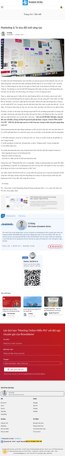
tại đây (46, 188)
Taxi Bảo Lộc (18, 438)
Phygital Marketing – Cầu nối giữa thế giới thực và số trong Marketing (52, 309)
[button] (32, 363)
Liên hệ (3, 408)
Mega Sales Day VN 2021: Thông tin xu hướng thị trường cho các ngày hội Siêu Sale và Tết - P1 (12, 310)
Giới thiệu (3, 411)
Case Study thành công (39, 428)
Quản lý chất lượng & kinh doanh (16, 394)
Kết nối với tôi (55, 246)
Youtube (35, 408)
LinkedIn (35, 411)
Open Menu (2, 7)
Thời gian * (6, 359)
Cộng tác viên (4, 423)
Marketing (3, 426)
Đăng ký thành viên (38, 426)
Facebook (25, 258)
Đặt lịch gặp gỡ (15, 369)
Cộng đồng (4, 414)
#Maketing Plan (11, 216)
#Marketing (22, 216)
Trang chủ (28, 14)
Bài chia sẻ (3, 402)
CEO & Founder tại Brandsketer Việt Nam (39, 226)
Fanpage (35, 402)
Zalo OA (35, 405)
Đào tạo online (5, 431)
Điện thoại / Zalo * (8, 349)
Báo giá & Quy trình (38, 423)
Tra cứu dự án (36, 431)
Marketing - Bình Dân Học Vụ (31, 261)
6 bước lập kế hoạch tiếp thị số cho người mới (32, 310)
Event (2, 405)
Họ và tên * (6, 339)
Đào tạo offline (5, 428)
